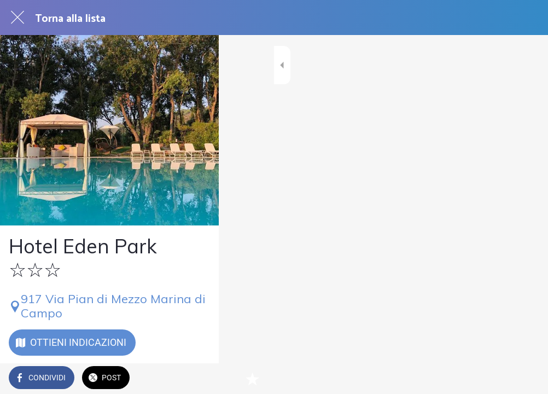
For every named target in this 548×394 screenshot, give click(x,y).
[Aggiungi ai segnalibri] (526, 379)
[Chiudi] (17, 17)
